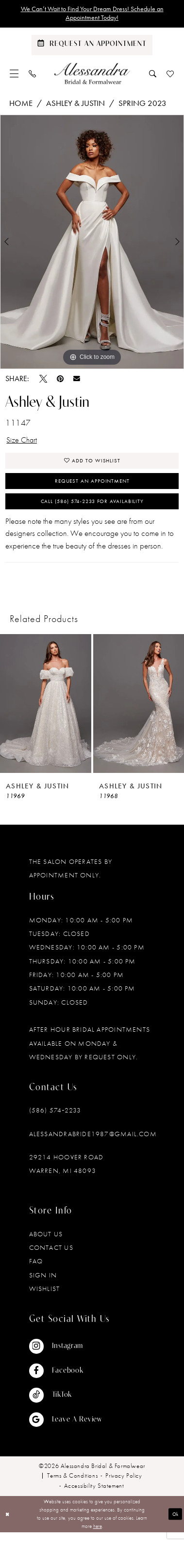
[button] (14, 75)
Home (21, 105)
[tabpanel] (92, 243)
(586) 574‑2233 (55, 1118)
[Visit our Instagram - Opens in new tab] (65, 1355)
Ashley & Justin (75, 105)
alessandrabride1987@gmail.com (93, 1142)
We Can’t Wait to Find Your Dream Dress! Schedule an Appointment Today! (92, 14)
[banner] (92, 75)
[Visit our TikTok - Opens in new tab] (65, 1403)
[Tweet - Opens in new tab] (43, 381)
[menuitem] (14, 75)
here (97, 1534)
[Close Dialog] (8, 1522)
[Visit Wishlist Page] (170, 75)
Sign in (43, 1283)
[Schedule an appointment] (92, 47)
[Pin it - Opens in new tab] (60, 381)
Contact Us (51, 1256)
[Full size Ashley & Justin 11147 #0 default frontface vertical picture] (92, 243)
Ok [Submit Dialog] (175, 1522)
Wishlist (44, 1297)
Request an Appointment (92, 486)
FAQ (36, 1269)
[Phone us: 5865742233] (32, 75)
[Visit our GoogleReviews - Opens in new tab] (65, 1428)
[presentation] (45, 712)
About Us (46, 1242)
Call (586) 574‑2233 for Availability (92, 509)
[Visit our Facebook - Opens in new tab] (65, 1379)
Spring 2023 (142, 105)
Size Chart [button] (23, 442)
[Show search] (152, 75)
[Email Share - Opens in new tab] (76, 380)
